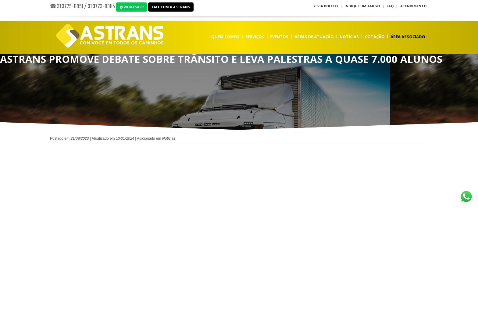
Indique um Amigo (362, 6)
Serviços (254, 36)
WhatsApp (132, 7)
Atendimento (413, 6)
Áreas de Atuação (314, 36)
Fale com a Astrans (171, 7)
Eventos (279, 36)
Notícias (349, 36)
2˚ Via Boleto (325, 6)
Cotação (375, 36)
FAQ (390, 6)
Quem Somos (225, 36)
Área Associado (408, 36)
